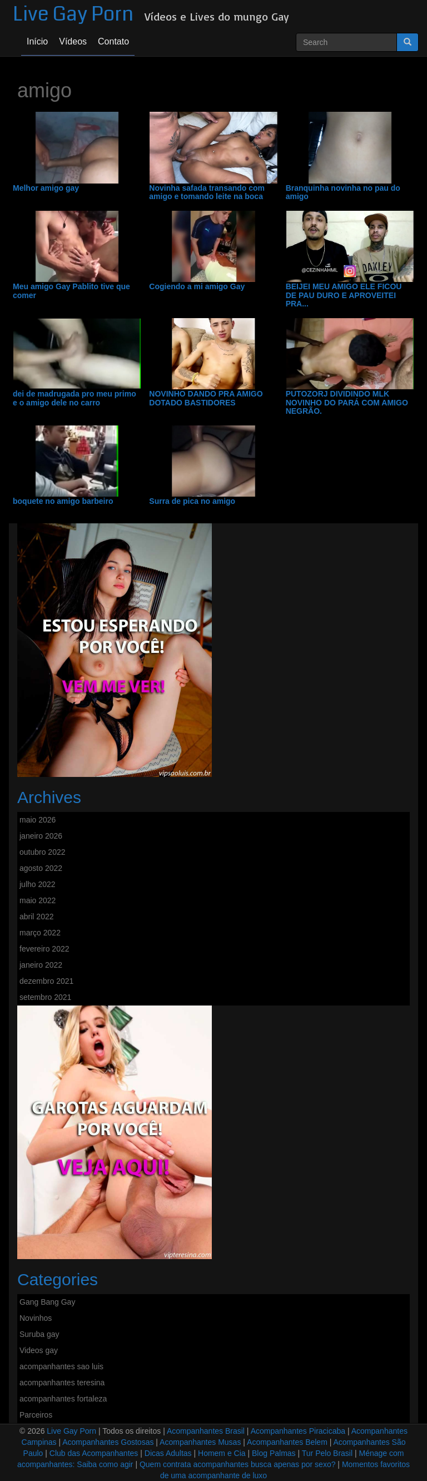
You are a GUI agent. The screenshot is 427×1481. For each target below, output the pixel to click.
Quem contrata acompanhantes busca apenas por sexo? (238, 1464)
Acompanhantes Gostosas (107, 1442)
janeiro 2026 (40, 835)
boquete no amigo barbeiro (63, 501)
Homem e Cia (222, 1453)
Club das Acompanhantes (93, 1453)
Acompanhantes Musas (200, 1442)
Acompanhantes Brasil (206, 1430)
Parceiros (35, 1414)
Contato (113, 41)
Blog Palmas (274, 1453)
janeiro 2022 (40, 964)
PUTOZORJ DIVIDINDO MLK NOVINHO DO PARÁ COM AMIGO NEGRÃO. (347, 402)
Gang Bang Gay (47, 1301)
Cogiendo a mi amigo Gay (197, 287)
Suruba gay (39, 1334)
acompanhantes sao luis (61, 1366)
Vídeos (73, 41)
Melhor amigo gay (46, 188)
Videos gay (38, 1350)
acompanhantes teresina (62, 1382)
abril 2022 (36, 916)
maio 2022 (37, 900)
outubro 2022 (42, 852)
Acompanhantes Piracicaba (298, 1430)
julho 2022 (37, 884)
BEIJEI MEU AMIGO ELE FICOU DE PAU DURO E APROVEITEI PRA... (344, 295)
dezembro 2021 (46, 981)
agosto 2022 (40, 868)
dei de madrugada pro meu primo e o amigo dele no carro (74, 398)
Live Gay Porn (73, 14)
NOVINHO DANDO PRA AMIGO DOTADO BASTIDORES (205, 398)
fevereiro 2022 (44, 948)
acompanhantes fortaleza (63, 1398)
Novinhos (35, 1318)
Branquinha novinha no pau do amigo (343, 192)
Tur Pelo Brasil (327, 1453)
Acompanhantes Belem (287, 1442)
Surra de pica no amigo (192, 501)
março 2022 (40, 932)
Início (37, 41)
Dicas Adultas (168, 1453)
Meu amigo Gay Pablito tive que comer (71, 291)
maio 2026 (37, 819)
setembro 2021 (45, 997)
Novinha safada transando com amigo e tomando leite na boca (207, 192)
